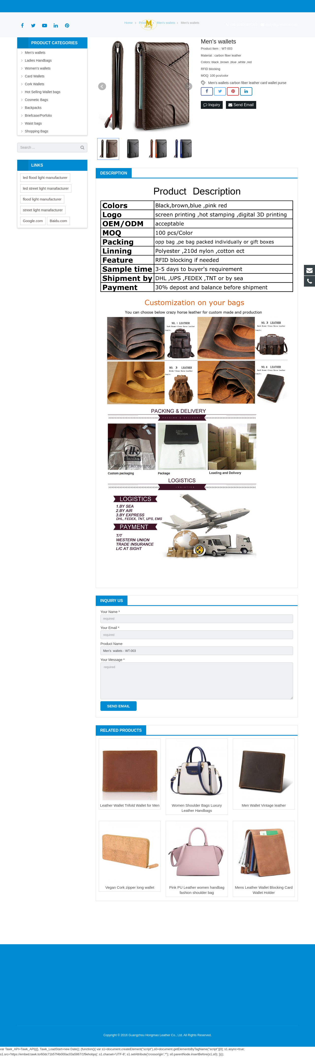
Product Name (111, 673)
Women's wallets (37, 96)
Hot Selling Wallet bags (42, 119)
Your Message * (112, 690)
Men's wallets (35, 80)
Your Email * (109, 656)
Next (188, 114)
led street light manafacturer (46, 216)
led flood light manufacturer (45, 205)
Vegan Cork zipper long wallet (129, 922)
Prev (102, 114)
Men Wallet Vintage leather (264, 840)
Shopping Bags (36, 158)
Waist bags (33, 151)
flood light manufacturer (42, 226)
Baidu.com (58, 248)
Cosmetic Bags (36, 127)
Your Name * (110, 639)
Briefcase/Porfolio (38, 143)
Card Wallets (35, 103)
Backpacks (33, 135)
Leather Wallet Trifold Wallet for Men (129, 840)
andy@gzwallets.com (73, 6)
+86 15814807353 (35, 6)
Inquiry (211, 132)
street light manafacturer (43, 237)
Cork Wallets (34, 111)
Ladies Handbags (38, 88)
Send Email (240, 132)
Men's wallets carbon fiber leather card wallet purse (247, 110)
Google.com (33, 248)
